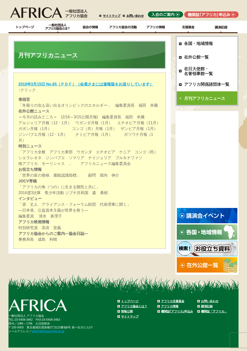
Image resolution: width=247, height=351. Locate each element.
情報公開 (127, 311)
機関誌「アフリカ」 (214, 311)
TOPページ (24, 27)
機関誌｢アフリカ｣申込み (177, 311)
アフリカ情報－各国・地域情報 (155, 27)
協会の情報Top (90, 27)
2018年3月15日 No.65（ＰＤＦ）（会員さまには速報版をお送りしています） (86, 84)
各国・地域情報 (198, 43)
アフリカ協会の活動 (123, 27)
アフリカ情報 (169, 306)
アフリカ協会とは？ (134, 306)
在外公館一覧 (196, 57)
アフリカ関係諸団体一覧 (206, 84)
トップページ (130, 301)
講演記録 (221, 27)
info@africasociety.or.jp (48, 331)
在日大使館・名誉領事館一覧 (198, 71)
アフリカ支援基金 (172, 301)
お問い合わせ (135, 15)
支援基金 (188, 27)
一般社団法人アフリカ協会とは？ (57, 27)
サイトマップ (111, 15)
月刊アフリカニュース (204, 98)
